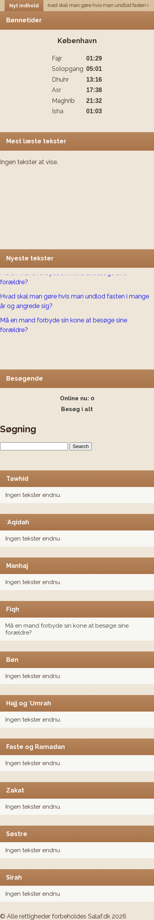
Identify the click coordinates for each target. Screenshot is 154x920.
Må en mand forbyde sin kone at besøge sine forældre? (63, 278)
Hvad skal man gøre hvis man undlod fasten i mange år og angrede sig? (74, 301)
